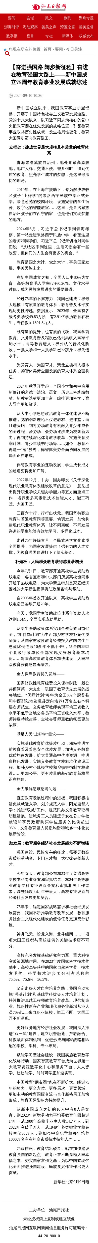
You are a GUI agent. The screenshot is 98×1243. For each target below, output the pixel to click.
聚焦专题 (86, 18)
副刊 (67, 18)
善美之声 (49, 27)
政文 (49, 18)
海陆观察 (30, 27)
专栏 (49, 36)
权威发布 (86, 36)
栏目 (30, 36)
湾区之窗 (67, 27)
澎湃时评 (11, 27)
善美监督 (86, 27)
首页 (47, 49)
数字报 (11, 36)
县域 (30, 18)
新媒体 (67, 36)
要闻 (11, 18)
